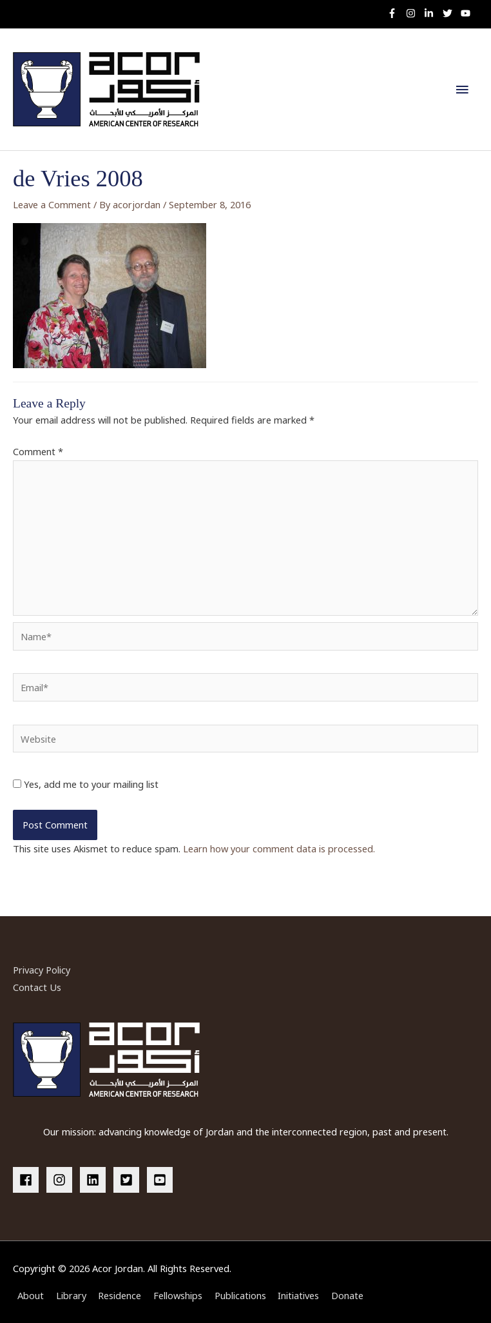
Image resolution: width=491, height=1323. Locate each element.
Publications (240, 1295)
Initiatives (298, 1295)
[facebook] (28, 1180)
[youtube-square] (162, 1180)
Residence (119, 1295)
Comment (38, 451)
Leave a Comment (52, 204)
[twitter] (451, 13)
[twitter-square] (128, 1180)
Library (71, 1295)
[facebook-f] (395, 13)
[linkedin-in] (432, 13)
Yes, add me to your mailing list (86, 784)
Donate (347, 1295)
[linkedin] (95, 1180)
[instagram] (414, 13)
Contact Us (37, 987)
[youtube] (467, 13)
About (30, 1295)
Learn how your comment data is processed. (279, 848)
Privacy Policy (41, 969)
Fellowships (177, 1295)
